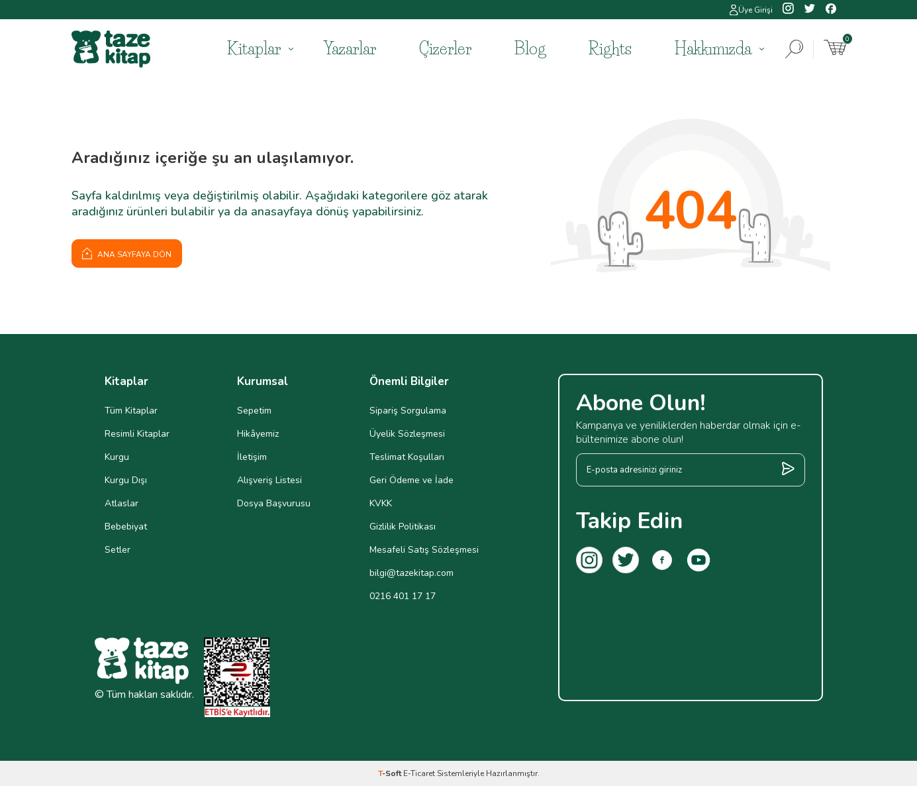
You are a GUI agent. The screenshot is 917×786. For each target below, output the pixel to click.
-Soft (390, 773)
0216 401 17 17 (402, 596)
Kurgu (117, 457)
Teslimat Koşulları (406, 457)
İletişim (252, 457)
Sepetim (254, 410)
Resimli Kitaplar (137, 433)
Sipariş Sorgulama (407, 410)
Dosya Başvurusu (274, 503)
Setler (117, 549)
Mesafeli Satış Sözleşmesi (424, 549)
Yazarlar (350, 48)
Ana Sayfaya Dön (126, 253)
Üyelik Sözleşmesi (407, 433)
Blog (530, 48)
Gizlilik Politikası (402, 526)
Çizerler (445, 48)
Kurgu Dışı (126, 480)
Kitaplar (254, 48)
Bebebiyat (126, 526)
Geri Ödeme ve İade (411, 480)
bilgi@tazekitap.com (411, 573)
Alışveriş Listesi (269, 480)
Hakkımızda (713, 48)
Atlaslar (121, 503)
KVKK (380, 503)
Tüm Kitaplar (131, 410)
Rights (610, 48)
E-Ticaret (419, 773)
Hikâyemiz (258, 433)
